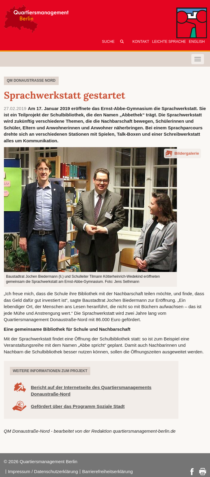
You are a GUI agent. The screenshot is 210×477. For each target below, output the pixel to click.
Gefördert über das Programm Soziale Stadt (78, 406)
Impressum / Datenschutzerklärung (43, 471)
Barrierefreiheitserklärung (107, 471)
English (197, 41)
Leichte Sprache (169, 41)
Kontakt (140, 41)
